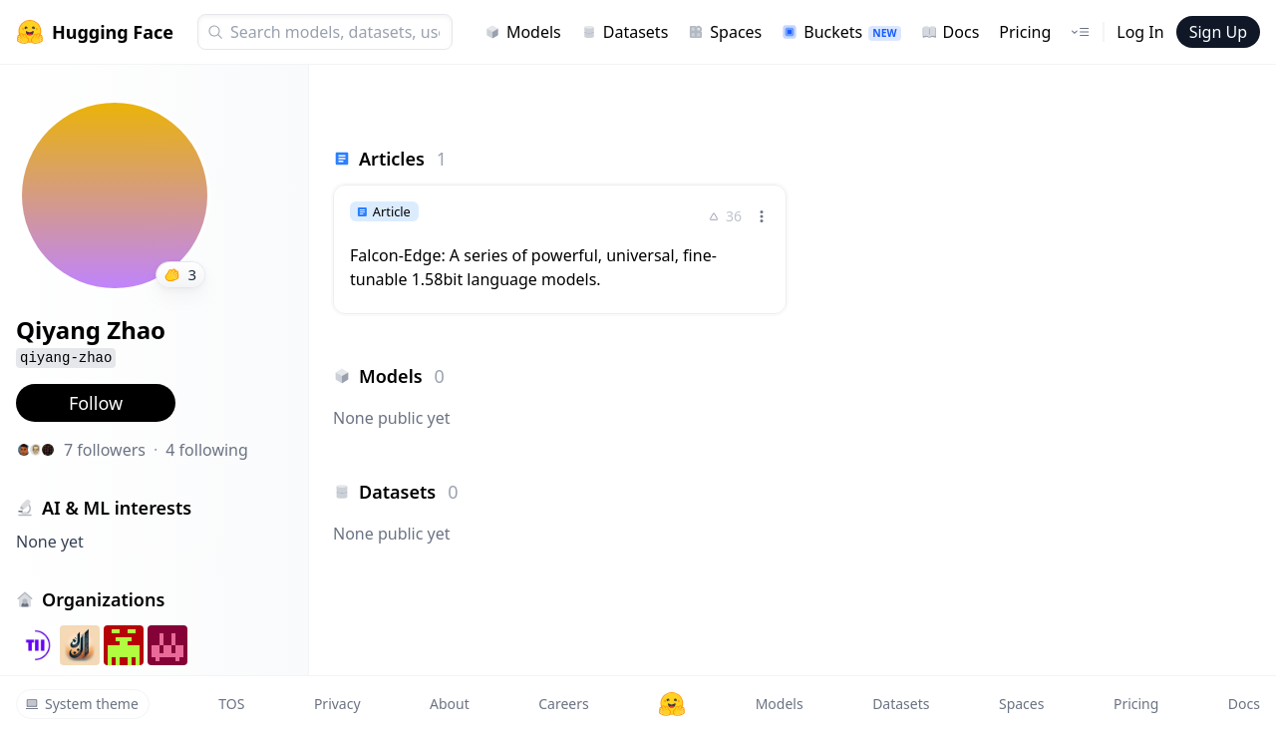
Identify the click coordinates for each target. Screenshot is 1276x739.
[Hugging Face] (672, 704)
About (450, 703)
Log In (1139, 32)
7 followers (105, 450)
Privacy (337, 703)
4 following (206, 450)
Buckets (841, 32)
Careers (563, 703)
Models (522, 32)
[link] (560, 249)
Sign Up (1218, 32)
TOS (231, 703)
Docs (950, 32)
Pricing (1025, 32)
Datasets (625, 32)
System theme (82, 703)
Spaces (725, 32)
